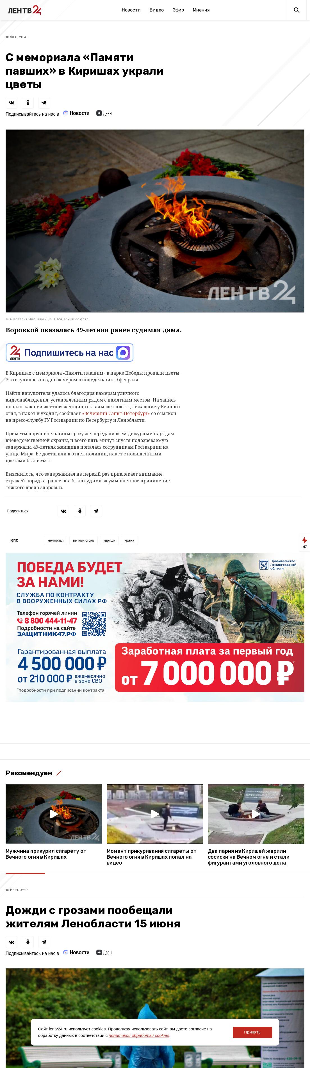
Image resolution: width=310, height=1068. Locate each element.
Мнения (201, 10)
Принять (252, 1032)
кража (129, 540)
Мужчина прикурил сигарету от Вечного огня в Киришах (46, 854)
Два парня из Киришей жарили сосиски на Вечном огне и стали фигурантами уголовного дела (249, 857)
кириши (109, 540)
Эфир (178, 10)
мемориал (55, 540)
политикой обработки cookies (139, 1035)
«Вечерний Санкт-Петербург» (116, 413)
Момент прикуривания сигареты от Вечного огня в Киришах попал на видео (152, 857)
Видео (157, 10)
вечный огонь (83, 540)
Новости (131, 10)
